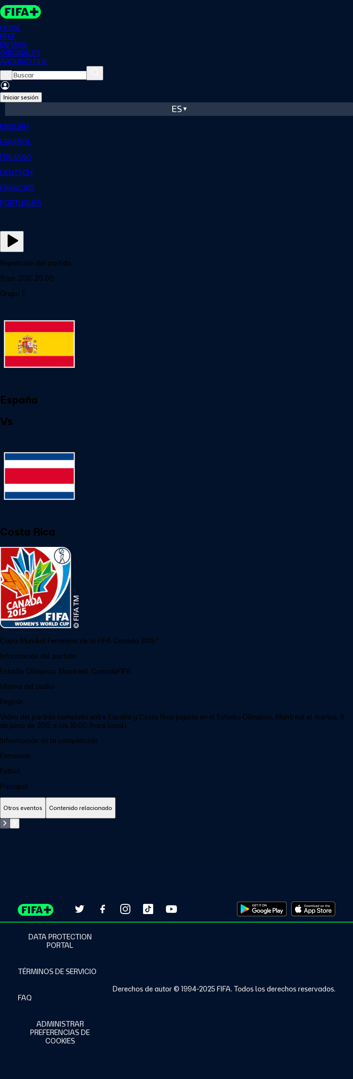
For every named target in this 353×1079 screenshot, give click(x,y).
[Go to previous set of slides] (5, 823)
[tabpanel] (176, 839)
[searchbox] (49, 75)
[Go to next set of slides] (14, 823)
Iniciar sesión (21, 97)
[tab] (23, 808)
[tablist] (176, 808)
